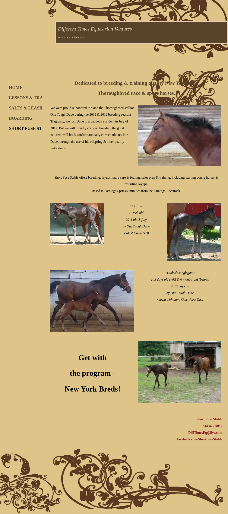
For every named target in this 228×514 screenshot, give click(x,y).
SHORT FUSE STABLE (31, 128)
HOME (15, 87)
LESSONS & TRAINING (32, 97)
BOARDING (20, 118)
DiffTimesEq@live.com (205, 432)
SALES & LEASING (28, 108)
